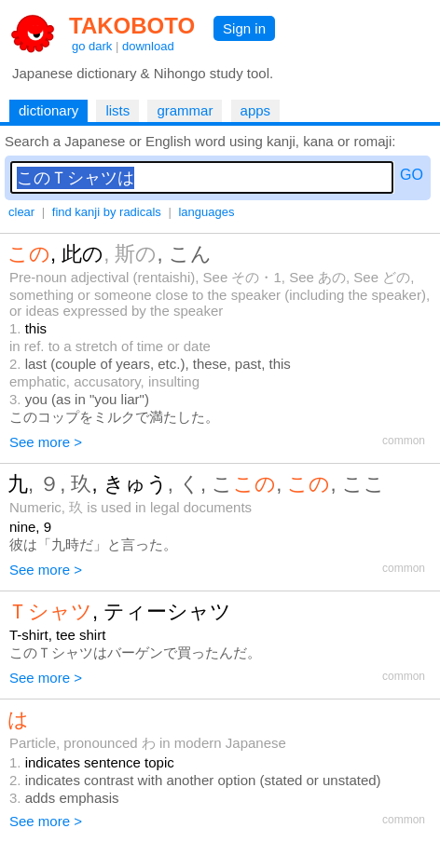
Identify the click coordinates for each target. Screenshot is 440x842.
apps (256, 110)
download (148, 46)
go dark (92, 46)
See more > (45, 442)
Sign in (244, 28)
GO (411, 175)
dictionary (48, 110)
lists (117, 110)
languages (206, 212)
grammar (185, 110)
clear (21, 212)
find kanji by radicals (106, 212)
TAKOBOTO (132, 25)
